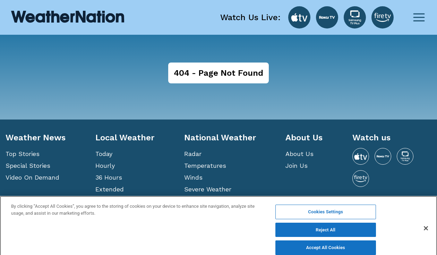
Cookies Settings (325, 216)
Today (103, 153)
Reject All (325, 234)
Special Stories (28, 165)
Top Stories (23, 153)
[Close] (426, 232)
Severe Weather (207, 189)
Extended (109, 189)
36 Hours (108, 177)
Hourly (105, 165)
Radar (193, 153)
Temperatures (205, 165)
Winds (193, 177)
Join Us (296, 165)
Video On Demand (32, 177)
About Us (299, 153)
